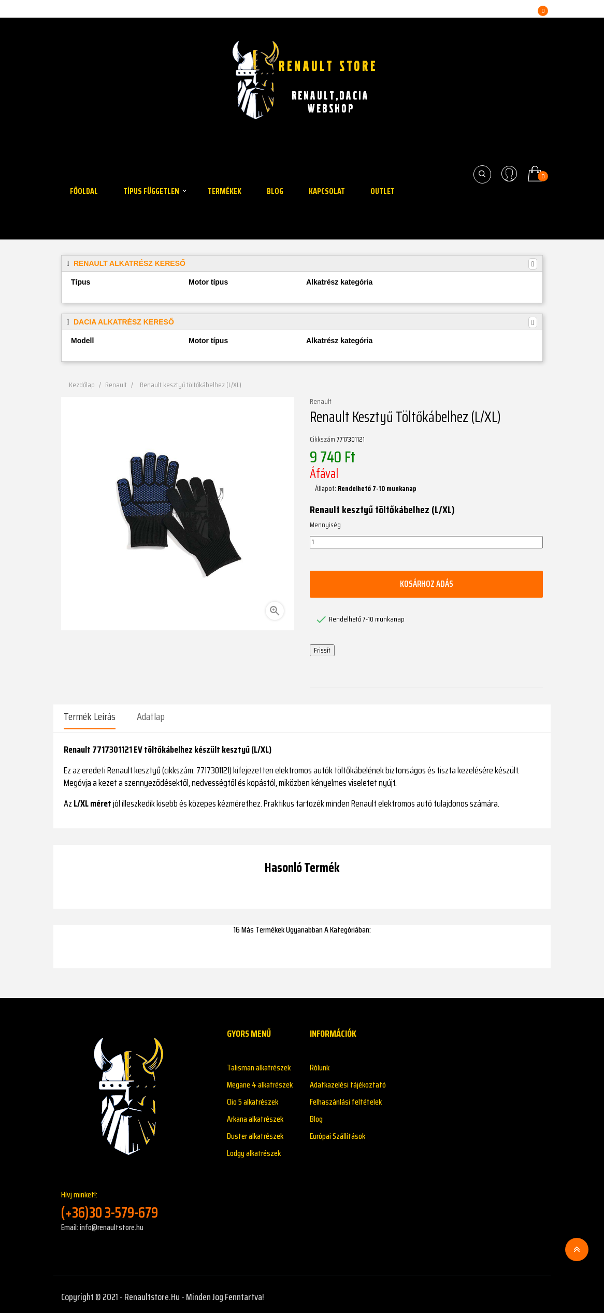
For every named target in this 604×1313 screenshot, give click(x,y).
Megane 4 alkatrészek (260, 1080)
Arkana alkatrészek (255, 1114)
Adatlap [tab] (151, 716)
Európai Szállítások (337, 1131)
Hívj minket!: (136, 1200)
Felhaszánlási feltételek (346, 1097)
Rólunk (319, 1062)
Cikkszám (322, 439)
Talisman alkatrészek (259, 1062)
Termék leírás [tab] (90, 716)
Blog (316, 1114)
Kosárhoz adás (426, 583)
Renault (321, 401)
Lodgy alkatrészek (254, 1148)
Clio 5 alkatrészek (252, 1097)
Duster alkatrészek (255, 1131)
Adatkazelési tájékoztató (348, 1080)
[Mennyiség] (426, 542)
